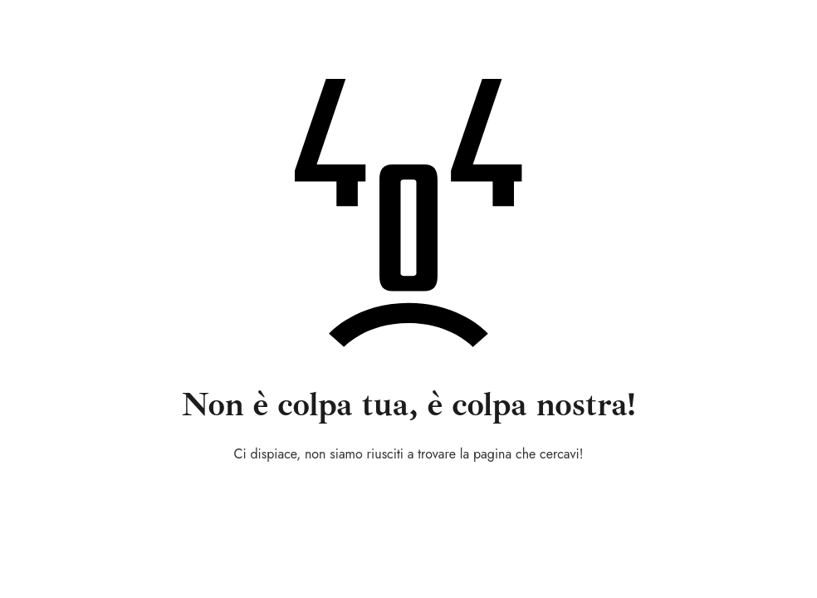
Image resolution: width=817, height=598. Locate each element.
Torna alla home (409, 499)
